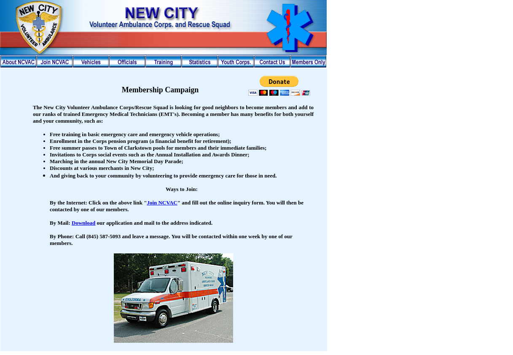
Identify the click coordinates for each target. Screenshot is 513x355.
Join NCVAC (162, 202)
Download (83, 223)
